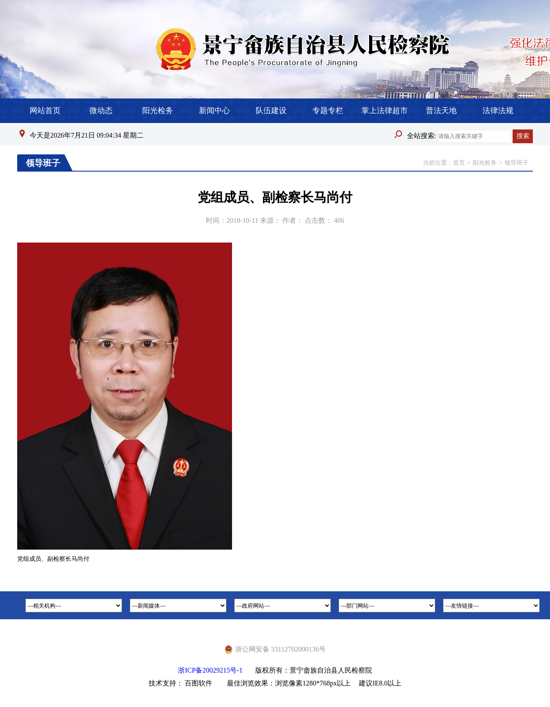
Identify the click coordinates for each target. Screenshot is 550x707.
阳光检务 (157, 110)
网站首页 (45, 110)
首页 (459, 163)
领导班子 (516, 163)
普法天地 (441, 110)
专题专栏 (327, 110)
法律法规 (498, 110)
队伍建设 (271, 110)
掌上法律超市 (384, 110)
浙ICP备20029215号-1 (210, 670)
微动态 (101, 110)
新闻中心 (214, 110)
